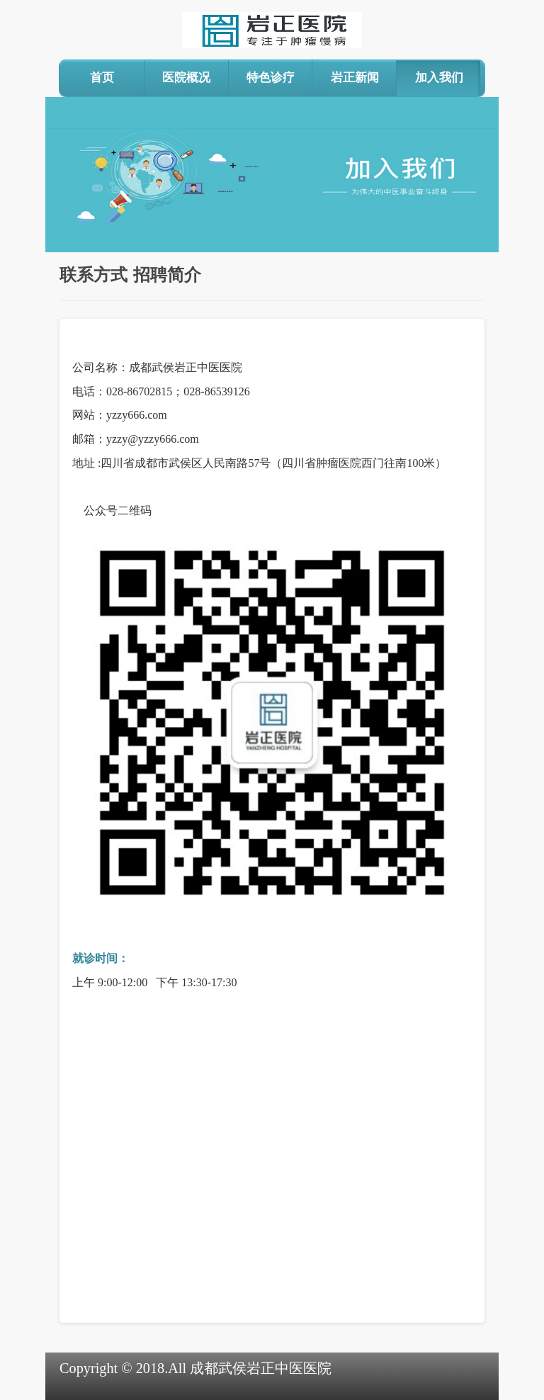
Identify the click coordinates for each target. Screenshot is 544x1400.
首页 (102, 77)
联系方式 (94, 275)
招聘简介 (167, 275)
